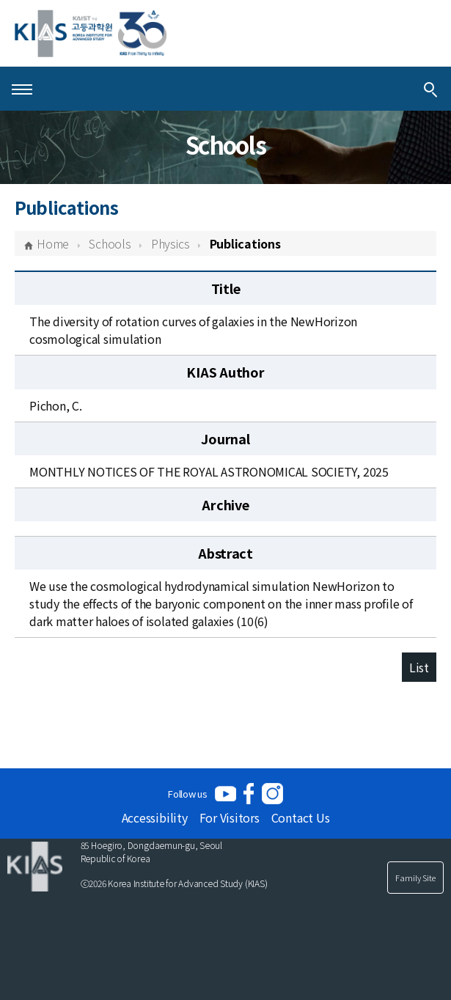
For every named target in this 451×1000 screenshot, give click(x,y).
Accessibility (155, 817)
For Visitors (229, 817)
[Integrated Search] (430, 89)
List (419, 667)
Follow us (188, 794)
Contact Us (300, 817)
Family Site (415, 877)
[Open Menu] (22, 88)
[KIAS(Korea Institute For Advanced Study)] (90, 33)
